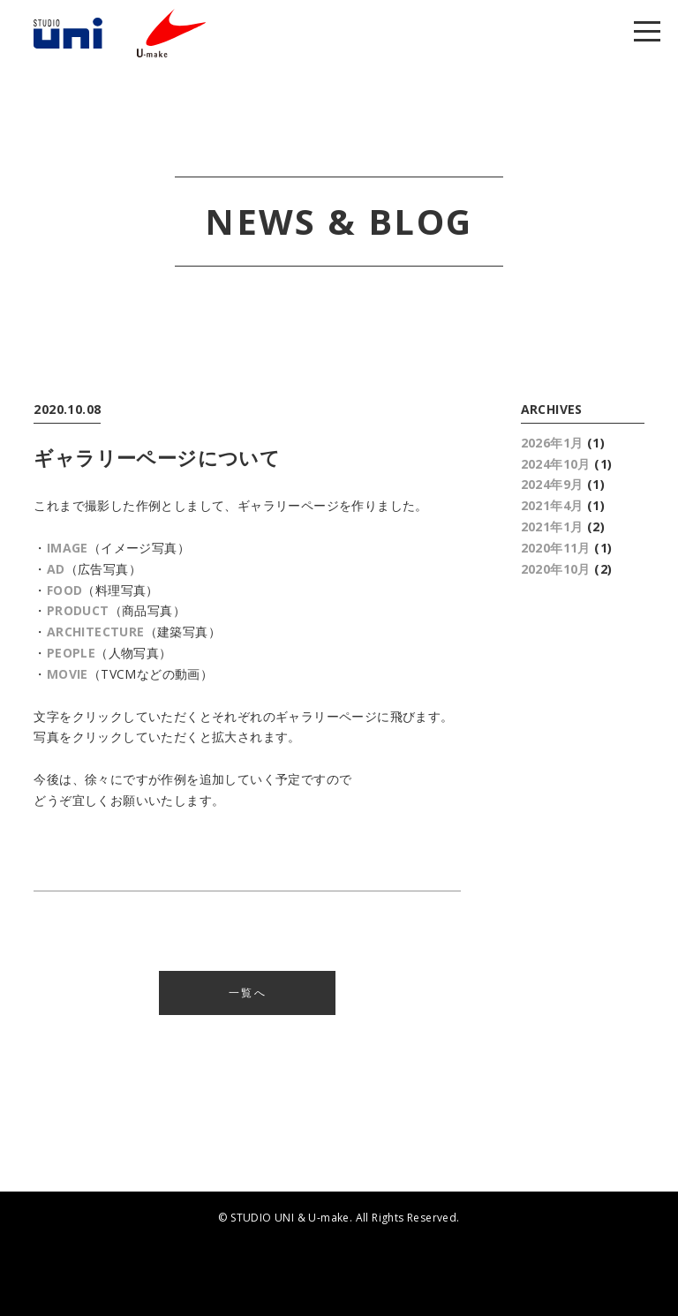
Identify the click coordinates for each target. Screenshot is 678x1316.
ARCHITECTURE (96, 631)
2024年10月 (556, 463)
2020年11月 (556, 547)
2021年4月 (552, 505)
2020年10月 (556, 568)
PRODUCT (78, 610)
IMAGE (67, 547)
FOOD (65, 590)
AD (56, 568)
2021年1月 (552, 526)
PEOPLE (71, 652)
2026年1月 (552, 442)
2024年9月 (552, 484)
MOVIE (67, 674)
